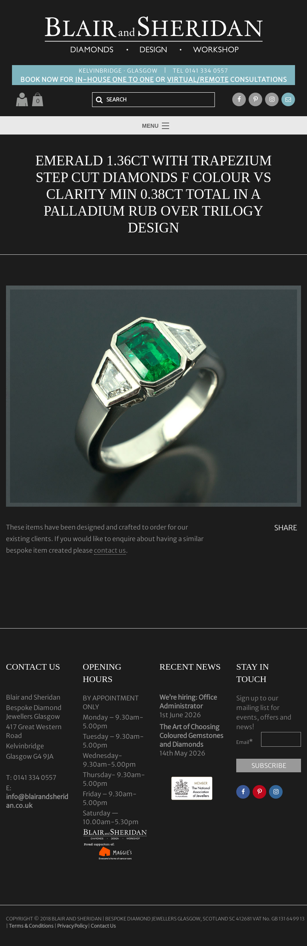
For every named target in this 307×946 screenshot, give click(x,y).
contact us (110, 550)
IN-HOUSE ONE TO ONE (114, 79)
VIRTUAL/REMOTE (198, 79)
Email (244, 742)
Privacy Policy (72, 926)
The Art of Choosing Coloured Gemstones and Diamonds (191, 735)
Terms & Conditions (31, 926)
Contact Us (103, 926)
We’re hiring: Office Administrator (188, 701)
